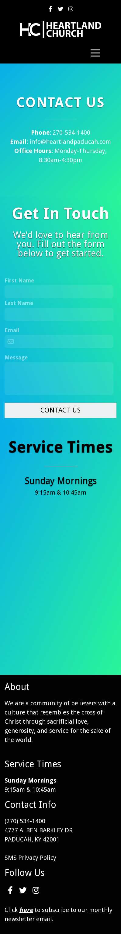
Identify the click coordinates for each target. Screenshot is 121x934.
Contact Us (60, 410)
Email (12, 330)
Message (16, 357)
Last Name (19, 303)
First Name (19, 280)
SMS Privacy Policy (30, 857)
